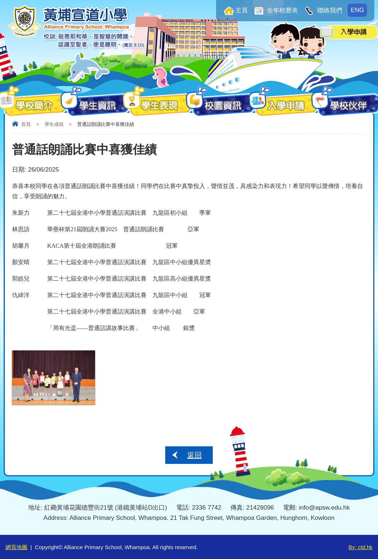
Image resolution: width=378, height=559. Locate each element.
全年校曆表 (281, 10)
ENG (357, 10)
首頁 (26, 124)
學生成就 (54, 124)
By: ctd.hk (360, 547)
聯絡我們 (328, 10)
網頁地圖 (16, 547)
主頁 (241, 10)
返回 (194, 455)
